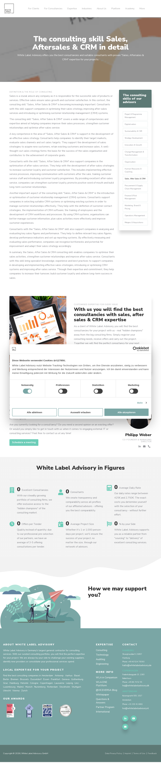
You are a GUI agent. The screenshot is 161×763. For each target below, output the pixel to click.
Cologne (34, 683)
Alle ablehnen (34, 412)
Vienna (15, 690)
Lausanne (59, 683)
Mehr (140, 402)
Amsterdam (47, 675)
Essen (46, 679)
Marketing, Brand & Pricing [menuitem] (133, 215)
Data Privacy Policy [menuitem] (112, 754)
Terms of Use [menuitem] (139, 754)
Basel (77, 675)
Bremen (14, 679)
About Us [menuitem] (101, 8)
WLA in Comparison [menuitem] (107, 678)
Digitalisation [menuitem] (131, 125)
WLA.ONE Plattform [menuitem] (102, 685)
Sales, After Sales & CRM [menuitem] (133, 184)
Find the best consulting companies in (22, 675)
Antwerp (59, 675)
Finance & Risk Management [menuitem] (131, 205)
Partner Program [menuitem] (105, 713)
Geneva (65, 679)
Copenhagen (46, 683)
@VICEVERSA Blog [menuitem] (104, 693)
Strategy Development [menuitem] (134, 139)
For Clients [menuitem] (33, 8)
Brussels (24, 679)
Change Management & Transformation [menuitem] (135, 155)
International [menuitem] (103, 717)
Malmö (20, 687)
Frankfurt (55, 679)
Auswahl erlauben (80, 412)
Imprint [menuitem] (127, 754)
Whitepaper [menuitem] (102, 700)
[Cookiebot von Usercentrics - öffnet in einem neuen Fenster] (135, 349)
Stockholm (64, 687)
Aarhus (68, 675)
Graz (5, 683)
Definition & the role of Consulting (30, 92)
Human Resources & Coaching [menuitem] (134, 173)
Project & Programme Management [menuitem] (134, 116)
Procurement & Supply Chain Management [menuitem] (134, 194)
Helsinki (24, 683)
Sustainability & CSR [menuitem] (134, 132)
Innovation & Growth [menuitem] (134, 147)
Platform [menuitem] (115, 8)
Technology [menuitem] (102, 655)
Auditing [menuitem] (100, 660)
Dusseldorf (36, 679)
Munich (29, 687)
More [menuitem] (142, 8)
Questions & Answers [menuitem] (103, 706)
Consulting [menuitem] (102, 650)
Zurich (24, 690)
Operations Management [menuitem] (130, 226)
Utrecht (7, 690)
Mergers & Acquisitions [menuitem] (135, 234)
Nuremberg (39, 687)
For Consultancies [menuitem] (53, 8)
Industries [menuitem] (87, 8)
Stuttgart (76, 687)
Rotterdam (52, 687)
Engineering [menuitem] (102, 665)
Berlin (6, 679)
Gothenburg (77, 679)
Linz (77, 683)
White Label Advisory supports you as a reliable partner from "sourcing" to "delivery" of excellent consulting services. (131, 536)
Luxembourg (9, 687)
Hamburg (14, 683)
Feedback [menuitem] (152, 754)
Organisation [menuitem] (131, 164)
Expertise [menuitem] (72, 8)
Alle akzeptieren (126, 412)
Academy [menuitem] (129, 8)
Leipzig (69, 683)
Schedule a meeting (24, 442)
